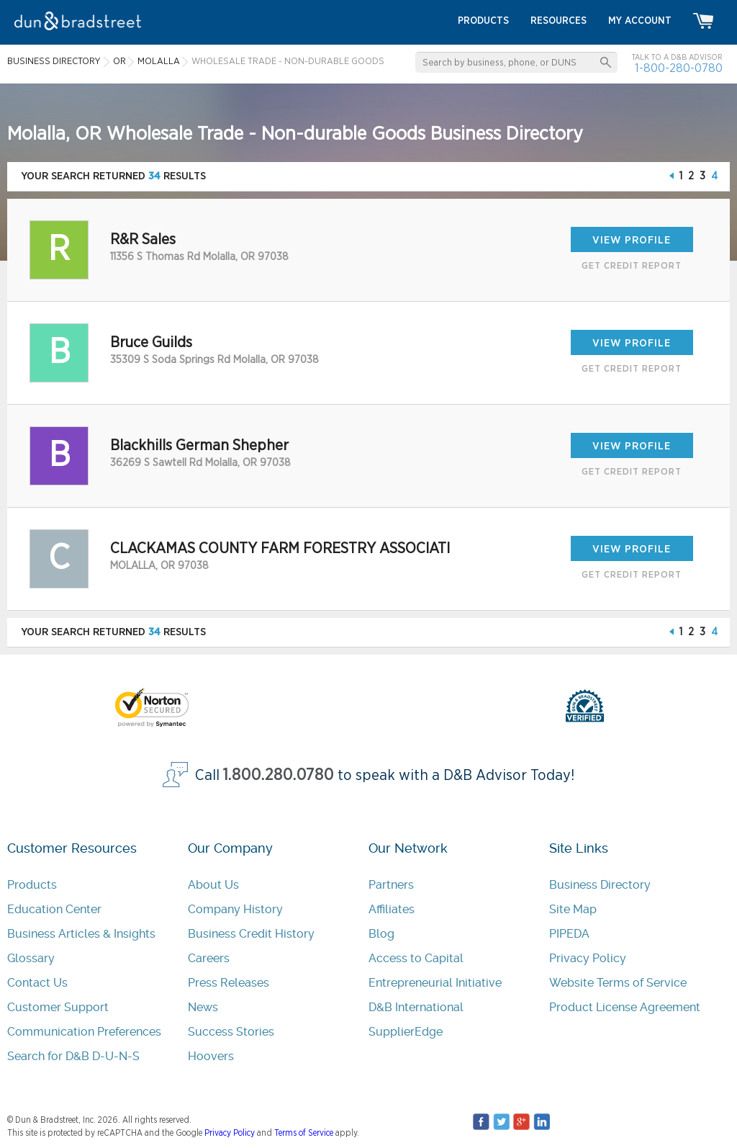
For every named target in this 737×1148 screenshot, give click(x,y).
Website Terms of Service (618, 983)
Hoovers (211, 1056)
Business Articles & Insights (81, 934)
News (203, 1007)
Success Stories (231, 1032)
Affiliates (391, 909)
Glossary (31, 958)
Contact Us (37, 983)
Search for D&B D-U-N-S (73, 1056)
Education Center (54, 909)
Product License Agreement (624, 1007)
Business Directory (600, 885)
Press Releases (228, 983)
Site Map (573, 909)
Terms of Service (303, 1133)
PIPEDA (569, 934)
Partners (391, 885)
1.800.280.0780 (278, 775)
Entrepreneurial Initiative (435, 983)
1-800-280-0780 (679, 68)
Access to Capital (416, 958)
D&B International (416, 1007)
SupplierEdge (405, 1032)
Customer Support (58, 1007)
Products (32, 885)
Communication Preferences (84, 1032)
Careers (209, 958)
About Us (213, 885)
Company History (235, 909)
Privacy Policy (587, 958)
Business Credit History (251, 934)
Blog (381, 934)
